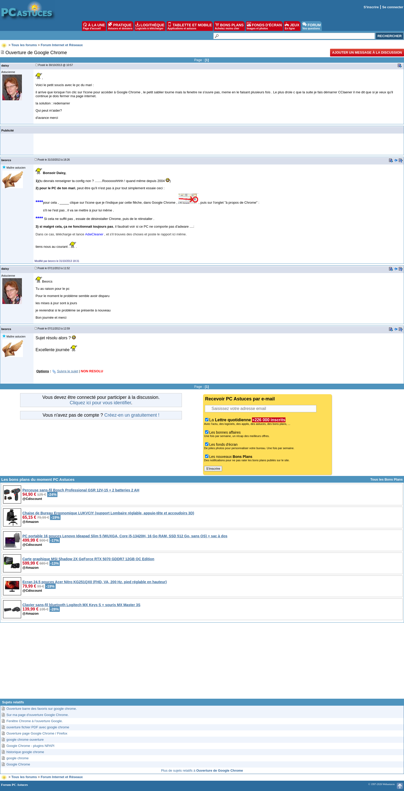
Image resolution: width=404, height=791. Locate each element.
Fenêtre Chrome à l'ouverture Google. (34, 721)
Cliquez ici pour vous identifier (100, 402)
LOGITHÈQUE (150, 26)
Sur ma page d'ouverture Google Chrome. (37, 715)
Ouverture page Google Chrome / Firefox (36, 733)
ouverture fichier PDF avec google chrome (37, 727)
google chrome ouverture (25, 739)
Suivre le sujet (67, 371)
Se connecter (392, 7)
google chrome (17, 758)
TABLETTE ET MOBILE (189, 26)
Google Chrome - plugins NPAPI (30, 746)
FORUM (311, 26)
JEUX (292, 26)
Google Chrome (18, 764)
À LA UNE (94, 26)
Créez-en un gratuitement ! (131, 415)
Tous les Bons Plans (386, 479)
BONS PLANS (229, 26)
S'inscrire (371, 7)
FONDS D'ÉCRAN (264, 26)
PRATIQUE (120, 26)
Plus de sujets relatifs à (202, 770)
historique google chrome (25, 752)
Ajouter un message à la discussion (367, 52)
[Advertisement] (202, 663)
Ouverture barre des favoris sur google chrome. (41, 709)
